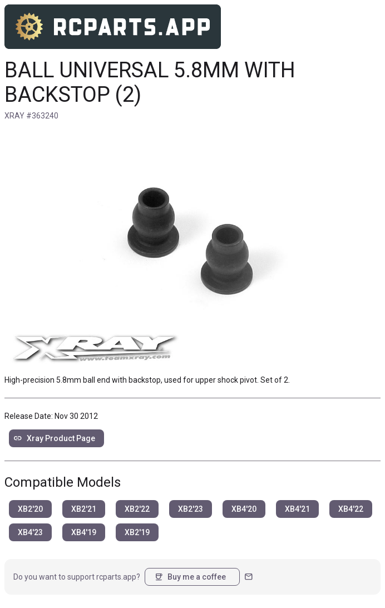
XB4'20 (243, 509)
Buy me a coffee (190, 576)
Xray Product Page (54, 438)
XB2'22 (137, 509)
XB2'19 (137, 532)
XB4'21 (297, 509)
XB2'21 (83, 509)
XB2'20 (30, 509)
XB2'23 (190, 509)
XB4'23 (30, 532)
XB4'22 (350, 509)
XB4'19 (83, 532)
